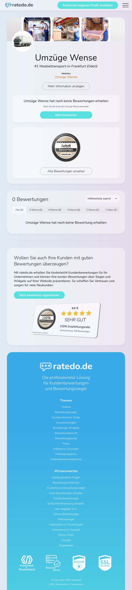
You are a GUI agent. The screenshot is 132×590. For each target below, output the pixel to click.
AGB (51, 584)
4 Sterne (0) (54, 209)
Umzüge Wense (66, 77)
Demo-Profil (66, 535)
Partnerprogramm (66, 454)
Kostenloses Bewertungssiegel (66, 488)
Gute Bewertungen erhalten (66, 493)
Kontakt (66, 540)
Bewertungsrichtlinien (66, 483)
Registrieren (66, 545)
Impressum (77, 584)
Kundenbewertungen (66, 498)
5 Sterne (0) (35, 209)
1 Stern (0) (111, 209)
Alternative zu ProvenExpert (66, 524)
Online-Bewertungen (66, 514)
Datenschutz (62, 584)
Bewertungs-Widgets (66, 428)
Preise (66, 444)
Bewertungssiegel (66, 412)
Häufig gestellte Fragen (66, 477)
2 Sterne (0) (92, 209)
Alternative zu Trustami (66, 530)
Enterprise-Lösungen (66, 449)
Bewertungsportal (66, 438)
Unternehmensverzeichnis (66, 459)
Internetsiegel (66, 519)
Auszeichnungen (66, 423)
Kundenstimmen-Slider (66, 417)
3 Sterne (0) (73, 209)
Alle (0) (19, 209)
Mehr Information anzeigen (66, 86)
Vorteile (66, 407)
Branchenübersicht (66, 433)
